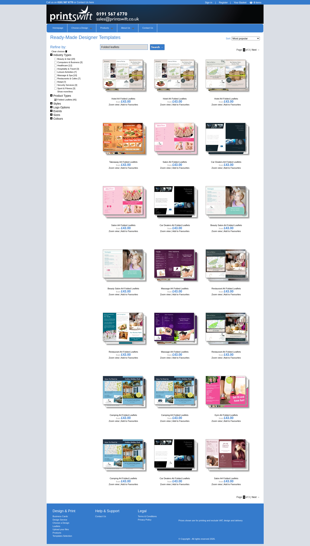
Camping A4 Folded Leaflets (123, 415)
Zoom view (114, 104)
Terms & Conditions (147, 516)
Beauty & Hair (66, 59)
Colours (56, 118)
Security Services (67, 85)
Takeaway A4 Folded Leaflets (123, 162)
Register (223, 2)
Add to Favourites (129, 104)
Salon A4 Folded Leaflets (175, 162)
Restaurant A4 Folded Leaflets (226, 288)
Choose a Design (79, 28)
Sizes (55, 114)
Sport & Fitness (66, 88)
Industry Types (60, 55)
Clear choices (59, 51)
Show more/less (65, 91)
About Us (125, 28)
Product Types (60, 95)
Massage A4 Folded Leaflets (175, 288)
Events (56, 111)
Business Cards (60, 516)
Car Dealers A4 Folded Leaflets (226, 162)
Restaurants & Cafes (68, 78)
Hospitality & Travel (68, 69)
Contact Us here (85, 2)
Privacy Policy (144, 520)
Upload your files (61, 529)
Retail (61, 82)
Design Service (60, 520)
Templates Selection (62, 536)
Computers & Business (69, 62)
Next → (256, 49)
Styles (55, 103)
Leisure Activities (67, 72)
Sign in (208, 2)
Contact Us (147, 28)
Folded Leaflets (67, 99)
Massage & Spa (67, 75)
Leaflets (56, 526)
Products (104, 28)
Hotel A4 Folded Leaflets (123, 98)
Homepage (58, 28)
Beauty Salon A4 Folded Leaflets (226, 225)
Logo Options (60, 107)
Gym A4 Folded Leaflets (226, 415)
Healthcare (64, 65)
